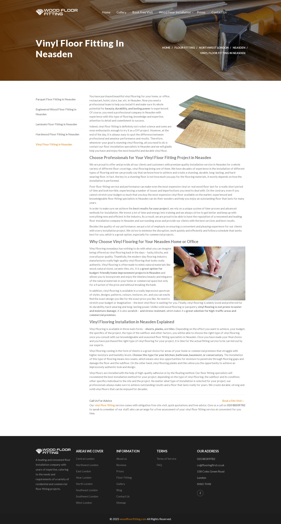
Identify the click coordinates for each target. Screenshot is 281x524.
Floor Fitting (185, 47)
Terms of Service (166, 458)
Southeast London (87, 490)
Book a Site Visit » (233, 400)
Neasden (239, 47)
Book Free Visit (142, 12)
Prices (201, 12)
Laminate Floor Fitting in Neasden (56, 124)
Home (106, 12)
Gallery (121, 12)
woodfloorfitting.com (133, 519)
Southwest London (87, 496)
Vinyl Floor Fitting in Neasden (54, 144)
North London (84, 483)
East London (83, 471)
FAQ (159, 465)
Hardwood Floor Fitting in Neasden (57, 134)
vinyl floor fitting (105, 405)
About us (121, 458)
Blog (119, 490)
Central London (85, 458)
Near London (83, 477)
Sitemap (121, 502)
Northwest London (214, 47)
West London (84, 502)
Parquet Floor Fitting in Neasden (56, 99)
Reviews (121, 465)
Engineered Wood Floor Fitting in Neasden (56, 112)
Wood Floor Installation (175, 12)
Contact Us (219, 12)
